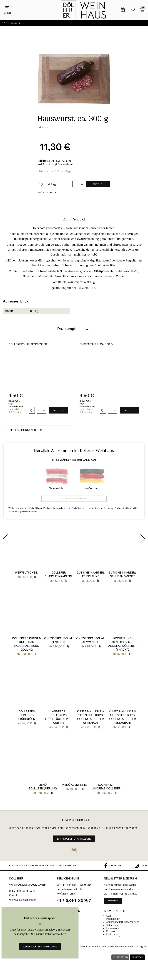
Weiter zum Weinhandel (74, 498)
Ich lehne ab (120, 957)
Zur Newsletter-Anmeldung (40, 946)
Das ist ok (137, 957)
